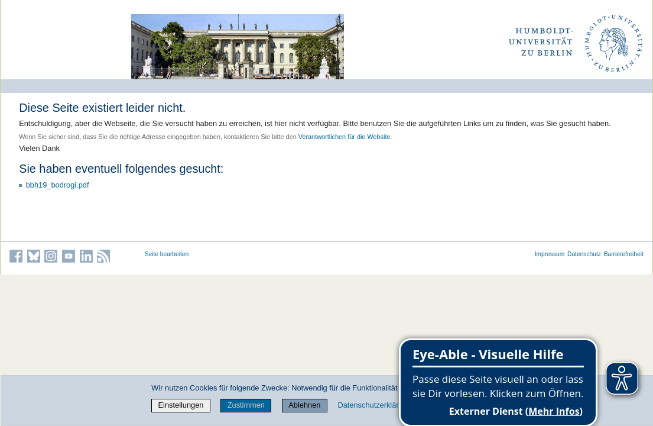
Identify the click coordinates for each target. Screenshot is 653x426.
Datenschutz (584, 254)
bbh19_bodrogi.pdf (57, 184)
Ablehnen (304, 405)
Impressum (550, 254)
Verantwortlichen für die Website (344, 136)
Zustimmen (246, 405)
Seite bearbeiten (167, 254)
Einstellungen (181, 405)
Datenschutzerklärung (374, 405)
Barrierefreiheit (624, 254)
